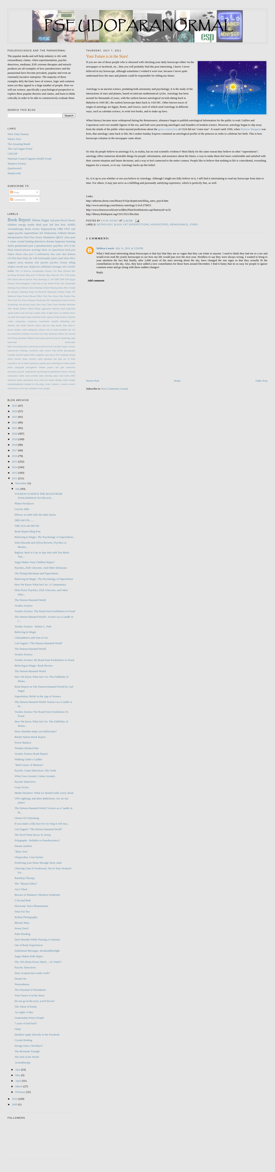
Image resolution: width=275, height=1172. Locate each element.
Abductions (50, 233)
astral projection (67, 308)
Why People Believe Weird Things (24, 308)
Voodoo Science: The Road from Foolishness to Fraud (45, 611)
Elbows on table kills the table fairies (35, 514)
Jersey (38, 237)
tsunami (27, 384)
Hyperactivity (48, 228)
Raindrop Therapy (25, 878)
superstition (28, 380)
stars (194, 224)
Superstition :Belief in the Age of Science (38, 696)
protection (70, 367)
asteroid (55, 308)
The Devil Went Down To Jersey (33, 834)
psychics (58, 245)
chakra (11, 254)
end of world (52, 330)
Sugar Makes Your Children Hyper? (35, 562)
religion (11, 266)
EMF (57, 279)
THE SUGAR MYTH (27, 525)
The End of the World (27, 1056)
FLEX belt (59, 283)
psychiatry (12, 371)
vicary (48, 384)
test (46, 380)
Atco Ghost (21, 889)
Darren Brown (18, 279)
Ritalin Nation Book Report (30, 737)
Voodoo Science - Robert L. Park (33, 626)
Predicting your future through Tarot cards (38, 862)
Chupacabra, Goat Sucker (29, 857)
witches (71, 266)
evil (9, 258)
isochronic (33, 350)
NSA (45, 296)
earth (24, 330)
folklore (30, 338)
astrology (104, 224)
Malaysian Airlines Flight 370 (61, 292)
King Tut (33, 292)
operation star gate (53, 359)
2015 (15, 461)
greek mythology (62, 338)
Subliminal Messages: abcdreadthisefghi (37, 950)
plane (72, 363)
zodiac (11, 271)
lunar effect (69, 258)
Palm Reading (22, 933)
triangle (71, 380)
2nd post (55, 220)
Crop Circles (22, 787)
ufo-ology (39, 384)
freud (37, 338)
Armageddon (38, 271)
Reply (99, 272)
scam (27, 376)
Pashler (67, 296)
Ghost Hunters (22, 288)
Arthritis (62, 233)
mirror (10, 359)
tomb (65, 380)
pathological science (60, 363)
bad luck (25, 313)
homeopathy (44, 258)
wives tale (23, 388)
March (19, 1086)
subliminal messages (51, 266)
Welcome (71, 304)
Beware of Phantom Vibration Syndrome (37, 894)
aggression (46, 308)
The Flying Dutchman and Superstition (36, 573)
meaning (64, 355)
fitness (61, 334)
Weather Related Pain (27, 748)
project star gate (55, 367)
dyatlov (17, 330)
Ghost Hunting (36, 288)
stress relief (69, 376)
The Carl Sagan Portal (20, 148)
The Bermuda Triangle (27, 1051)
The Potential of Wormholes (30, 989)
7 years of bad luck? (26, 1023)
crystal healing (25, 241)
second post (22, 266)
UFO (67, 228)
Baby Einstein (64, 271)
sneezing (48, 376)
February (20, 1092)
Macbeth (42, 292)
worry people (44, 388)
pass (49, 363)
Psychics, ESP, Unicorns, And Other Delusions (41, 567)
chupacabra (20, 321)
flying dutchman (19, 338)
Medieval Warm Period (18, 296)
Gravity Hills (22, 509)
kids (54, 350)
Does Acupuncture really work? (32, 973)
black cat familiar (61, 313)
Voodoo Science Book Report (31, 753)
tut (33, 384)
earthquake (32, 330)
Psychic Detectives (25, 781)
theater (52, 380)
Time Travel (52, 304)
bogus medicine (33, 317)
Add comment (95, 280)
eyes (41, 334)
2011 (15, 478)
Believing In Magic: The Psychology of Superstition (44, 579)
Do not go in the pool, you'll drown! (35, 1001)
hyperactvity (13, 350)
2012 (15, 472)
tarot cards (39, 380)
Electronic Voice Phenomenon (31, 906)
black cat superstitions (131, 224)
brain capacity (47, 317)
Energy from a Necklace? (29, 1045)
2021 (15, 428)
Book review (32, 228)
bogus (23, 317)
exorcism (34, 334)
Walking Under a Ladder (28, 759)
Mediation (49, 237)
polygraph (19, 367)
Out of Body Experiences (29, 945)
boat (18, 317)
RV (48, 300)
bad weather (34, 313)
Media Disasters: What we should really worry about (44, 792)
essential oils (65, 330)
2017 (15, 450)
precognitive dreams (36, 367)
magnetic (40, 355)
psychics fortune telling (62, 262)
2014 (15, 467)
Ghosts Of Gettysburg (27, 818)
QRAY (59, 237)
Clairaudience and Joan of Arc (31, 637)
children (12, 224)
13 (21, 271)
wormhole (32, 388)
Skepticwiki (14, 173)
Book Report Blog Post (28, 531)
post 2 (31, 245)
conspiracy (32, 321)
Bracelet (55, 275)
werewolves (13, 388)
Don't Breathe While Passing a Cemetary (37, 939)
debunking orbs (67, 321)
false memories (51, 334)
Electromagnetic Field (26, 283)
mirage (72, 355)
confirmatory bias (46, 254)
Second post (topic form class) (32, 304)
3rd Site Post (57, 224)
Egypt (72, 279)
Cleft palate (70, 275)
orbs (37, 262)
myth (40, 359)
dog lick (46, 325)
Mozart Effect (35, 296)
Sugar (45, 220)
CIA (62, 275)
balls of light (47, 313)
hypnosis (60, 241)
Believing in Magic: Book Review (34, 665)
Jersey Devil (22, 928)
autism (11, 313)
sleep (41, 376)
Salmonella (56, 300)
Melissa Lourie (105, 248)
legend (26, 355)
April (18, 1080)
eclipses (41, 330)
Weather (62, 304)
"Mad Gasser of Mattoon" (29, 764)
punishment (55, 371)
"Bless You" (21, 851)
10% (17, 271)
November (21, 483)
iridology (24, 350)
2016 (15, 456)
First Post (29, 237)
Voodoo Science (24, 605)
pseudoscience (44, 245)
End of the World (45, 283)
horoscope (12, 342)
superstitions (31, 233)
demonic (11, 325)
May (18, 1075)
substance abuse (15, 380)
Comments (18, 199)
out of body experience (28, 363)
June (18, 1069)
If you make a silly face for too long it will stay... (42, 823)
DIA (9, 279)
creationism (44, 321)
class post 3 (29, 254)
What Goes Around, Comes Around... (36, 776)
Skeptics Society (17, 163)
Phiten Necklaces (24, 503)
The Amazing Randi (19, 144)
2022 (15, 422)
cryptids (54, 321)
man (47, 355)
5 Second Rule (23, 900)
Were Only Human (18, 134)
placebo (44, 262)
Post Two (17, 300)
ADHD (71, 224)
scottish (34, 376)
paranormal (21, 245)
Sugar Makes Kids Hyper (29, 956)
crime (13, 241)
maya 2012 (55, 355)
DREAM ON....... (24, 520)
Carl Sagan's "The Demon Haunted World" (39, 829)
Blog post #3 (32, 275)
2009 (15, 1104)
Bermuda (21, 275)
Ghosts (71, 220)
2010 (15, 1098)
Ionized (17, 250)
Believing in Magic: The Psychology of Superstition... (45, 537)
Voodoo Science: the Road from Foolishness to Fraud (44, 660)
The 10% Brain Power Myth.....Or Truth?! (38, 961)
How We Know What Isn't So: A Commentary (40, 584)
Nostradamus (22, 984)
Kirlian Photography (26, 917)
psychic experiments (27, 371)
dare (64, 254)
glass (42, 338)
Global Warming (50, 288)
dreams (50, 241)
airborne (26, 250)
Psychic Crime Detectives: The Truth (35, 770)
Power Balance (29, 300)
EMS (62, 279)
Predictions (42, 300)
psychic (19, 233)
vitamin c (56, 384)
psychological (43, 371)
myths (31, 224)
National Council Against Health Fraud (29, 158)
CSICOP (12, 153)
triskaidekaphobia (15, 384)
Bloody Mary (45, 275)
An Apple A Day (24, 1012)
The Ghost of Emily (26, 1006)
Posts (14, 192)
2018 (15, 444)
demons (71, 254)
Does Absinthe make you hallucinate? (36, 731)
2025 (15, 405)
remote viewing (68, 371)
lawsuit (19, 355)
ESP (67, 279)
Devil (64, 220)
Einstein (11, 283)
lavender (11, 355)
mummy (29, 262)
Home (177, 380)
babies (17, 313)
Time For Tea (22, 911)
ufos (65, 266)
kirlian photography (66, 350)
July (18, 488)
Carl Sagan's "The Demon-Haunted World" (39, 643)
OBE (60, 228)
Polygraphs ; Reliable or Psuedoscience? (37, 840)
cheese (18, 254)
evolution (25, 334)
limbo (32, 355)
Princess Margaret (251, 129)
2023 (15, 416)
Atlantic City (51, 271)
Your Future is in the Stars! (30, 995)
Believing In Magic (25, 632)
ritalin (21, 376)
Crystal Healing (23, 1040)
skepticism (34, 266)
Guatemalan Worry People (29, 1017)
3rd (41, 233)
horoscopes (159, 224)
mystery (32, 359)
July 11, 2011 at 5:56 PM (129, 248)
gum (73, 338)
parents (43, 363)
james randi (57, 258)
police (10, 367)
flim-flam (17, 258)
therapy (58, 380)
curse (58, 254)
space (55, 376)
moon (20, 262)
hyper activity (68, 346)
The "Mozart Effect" (26, 883)
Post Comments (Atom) (114, 388)
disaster (30, 325)
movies (18, 359)
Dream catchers (23, 846)
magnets (12, 262)
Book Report (19, 219)
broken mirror (60, 317)
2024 (15, 411)
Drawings (42, 279)
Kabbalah (24, 292)
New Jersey (53, 296)
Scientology (13, 304)
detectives (40, 241)
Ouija (18, 1029)
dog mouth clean (59, 325)
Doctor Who (32, 279)
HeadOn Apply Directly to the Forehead (37, 1034)
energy (22, 224)
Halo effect (64, 288)
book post (70, 250)
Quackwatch (14, 168)
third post (42, 224)
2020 (15, 433)
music (25, 359)
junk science (45, 350)
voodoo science (68, 384)
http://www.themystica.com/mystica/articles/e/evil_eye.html (34, 346)
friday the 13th (29, 258)
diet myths (21, 325)
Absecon (27, 271)
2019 (15, 439)
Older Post (261, 380)
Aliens (36, 220)
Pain (61, 296)
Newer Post (92, 380)
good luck (50, 338)
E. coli (51, 279)
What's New (14, 139)
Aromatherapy (16, 228)
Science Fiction (68, 300)
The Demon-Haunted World (30, 600)
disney (38, 325)
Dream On (20, 978)
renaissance (179, 224)
